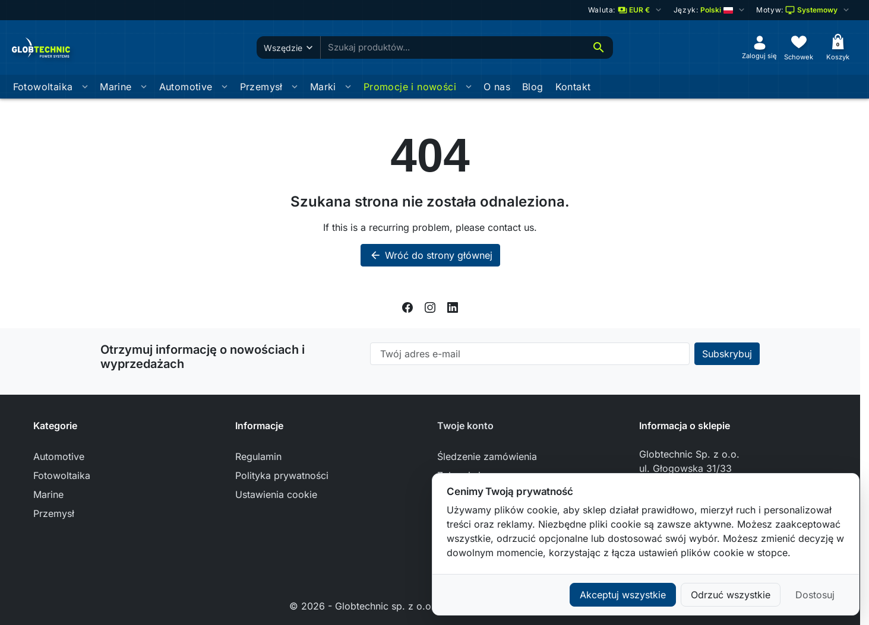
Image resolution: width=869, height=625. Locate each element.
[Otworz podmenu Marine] (143, 87)
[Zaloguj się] (759, 47)
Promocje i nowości (410, 87)
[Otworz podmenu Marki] (348, 87)
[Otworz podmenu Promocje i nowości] (468, 87)
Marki (323, 87)
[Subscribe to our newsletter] (727, 353)
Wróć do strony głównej (430, 255)
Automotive (186, 87)
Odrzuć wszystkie (730, 595)
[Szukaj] (598, 47)
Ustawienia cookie (276, 494)
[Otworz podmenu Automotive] (224, 87)
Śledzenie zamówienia (487, 456)
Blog (532, 87)
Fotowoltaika (43, 87)
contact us (511, 227)
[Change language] (709, 10)
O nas (497, 87)
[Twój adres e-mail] (530, 353)
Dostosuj (815, 595)
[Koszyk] (838, 47)
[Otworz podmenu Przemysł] (294, 87)
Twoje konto (465, 426)
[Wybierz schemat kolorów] (804, 10)
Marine (115, 87)
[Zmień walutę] (625, 10)
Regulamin (258, 456)
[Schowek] (799, 47)
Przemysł (261, 87)
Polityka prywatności (281, 475)
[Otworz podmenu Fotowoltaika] (85, 87)
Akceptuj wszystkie (623, 595)
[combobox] (452, 47)
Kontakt (573, 87)
